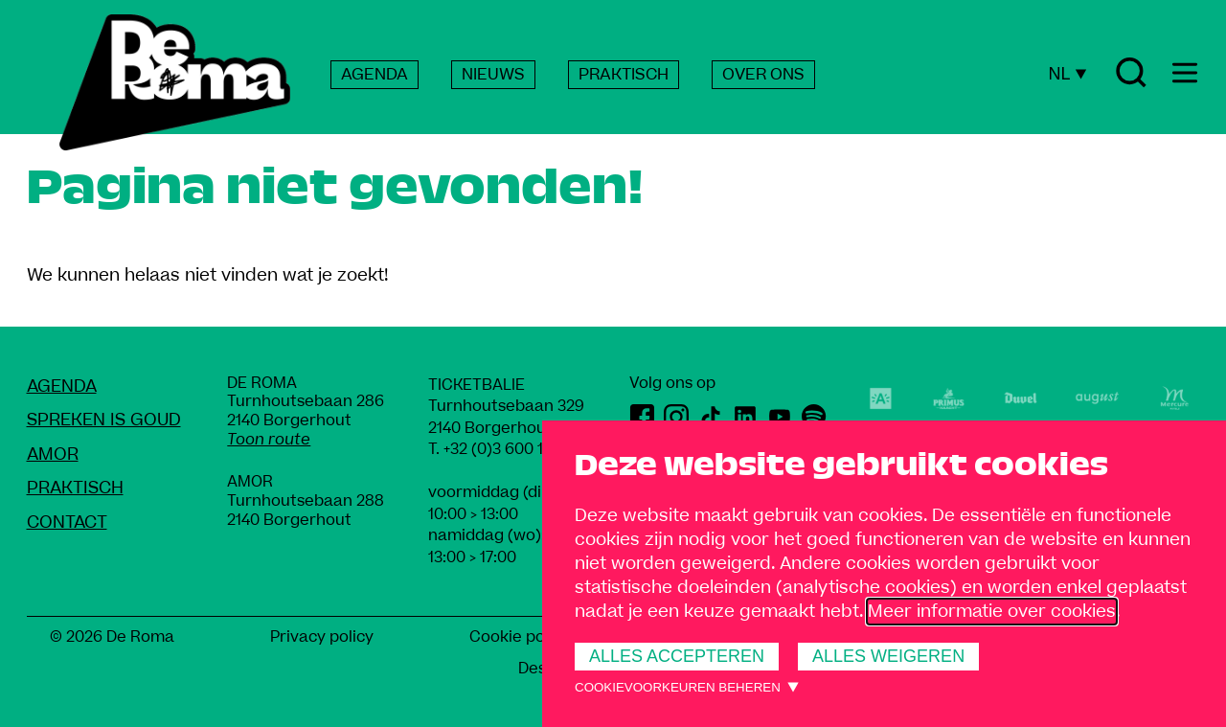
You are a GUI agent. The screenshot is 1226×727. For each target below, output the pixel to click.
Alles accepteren (676, 656)
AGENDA (374, 74)
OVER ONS (763, 74)
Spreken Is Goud (104, 420)
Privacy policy (322, 636)
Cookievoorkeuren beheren (678, 687)
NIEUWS (493, 74)
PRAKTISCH (624, 74)
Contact (67, 522)
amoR (53, 454)
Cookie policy (519, 636)
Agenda (62, 386)
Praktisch (75, 488)
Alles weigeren (888, 656)
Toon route (268, 439)
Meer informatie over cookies (992, 612)
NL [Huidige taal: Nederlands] (1067, 73)
